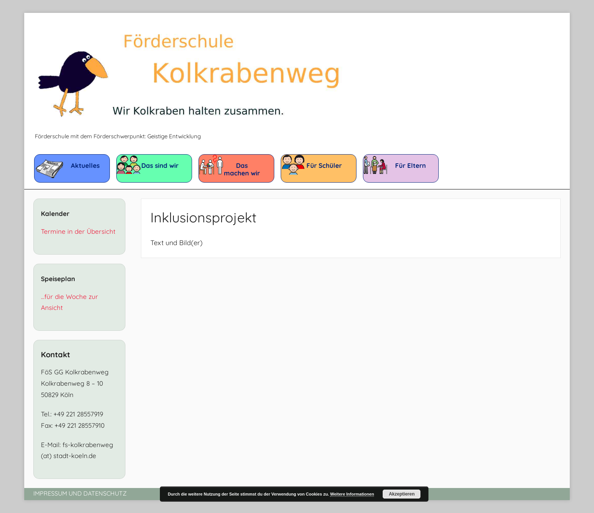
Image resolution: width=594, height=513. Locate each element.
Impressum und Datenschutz (80, 493)
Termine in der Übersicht (78, 231)
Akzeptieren (401, 494)
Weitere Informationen (352, 494)
